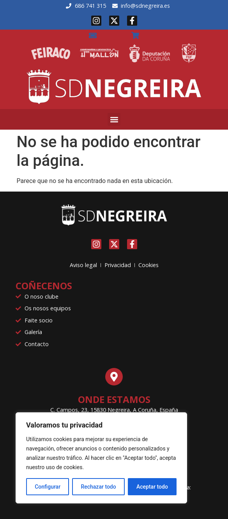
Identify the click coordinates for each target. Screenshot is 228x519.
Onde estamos (114, 399)
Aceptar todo (152, 487)
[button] (114, 119)
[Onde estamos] (114, 376)
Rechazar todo (98, 487)
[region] (101, 457)
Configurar (47, 487)
